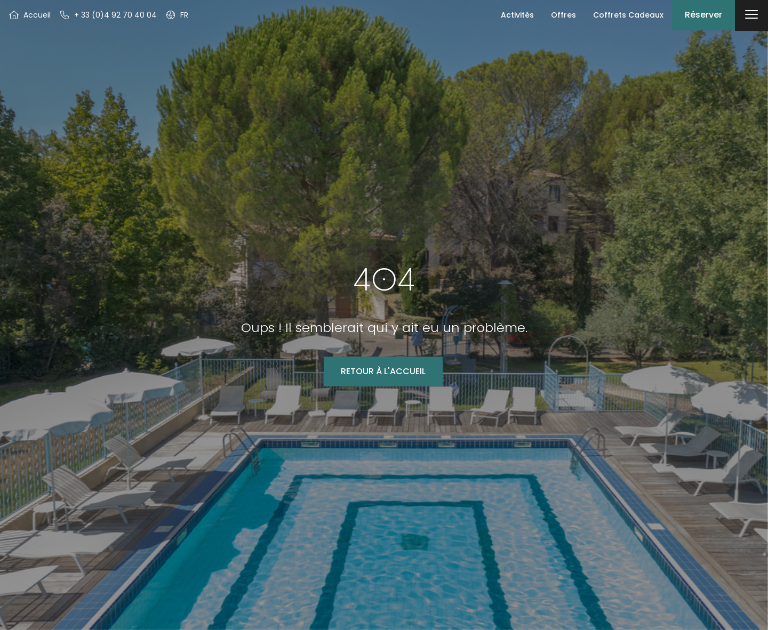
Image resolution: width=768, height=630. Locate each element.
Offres (563, 15)
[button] (176, 15)
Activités (517, 15)
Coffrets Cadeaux (628, 15)
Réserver (703, 15)
